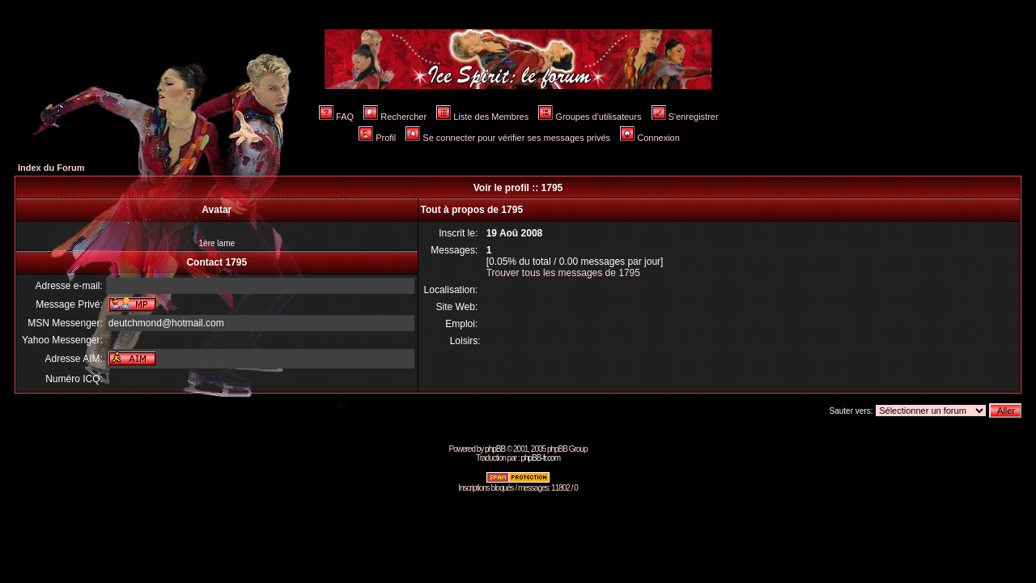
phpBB (495, 449)
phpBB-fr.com (540, 457)
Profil (377, 138)
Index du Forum (51, 167)
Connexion (650, 138)
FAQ (336, 116)
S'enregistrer (685, 116)
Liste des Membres (482, 116)
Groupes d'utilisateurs (589, 116)
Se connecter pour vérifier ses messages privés (507, 138)
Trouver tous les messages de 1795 (563, 273)
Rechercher (395, 116)
